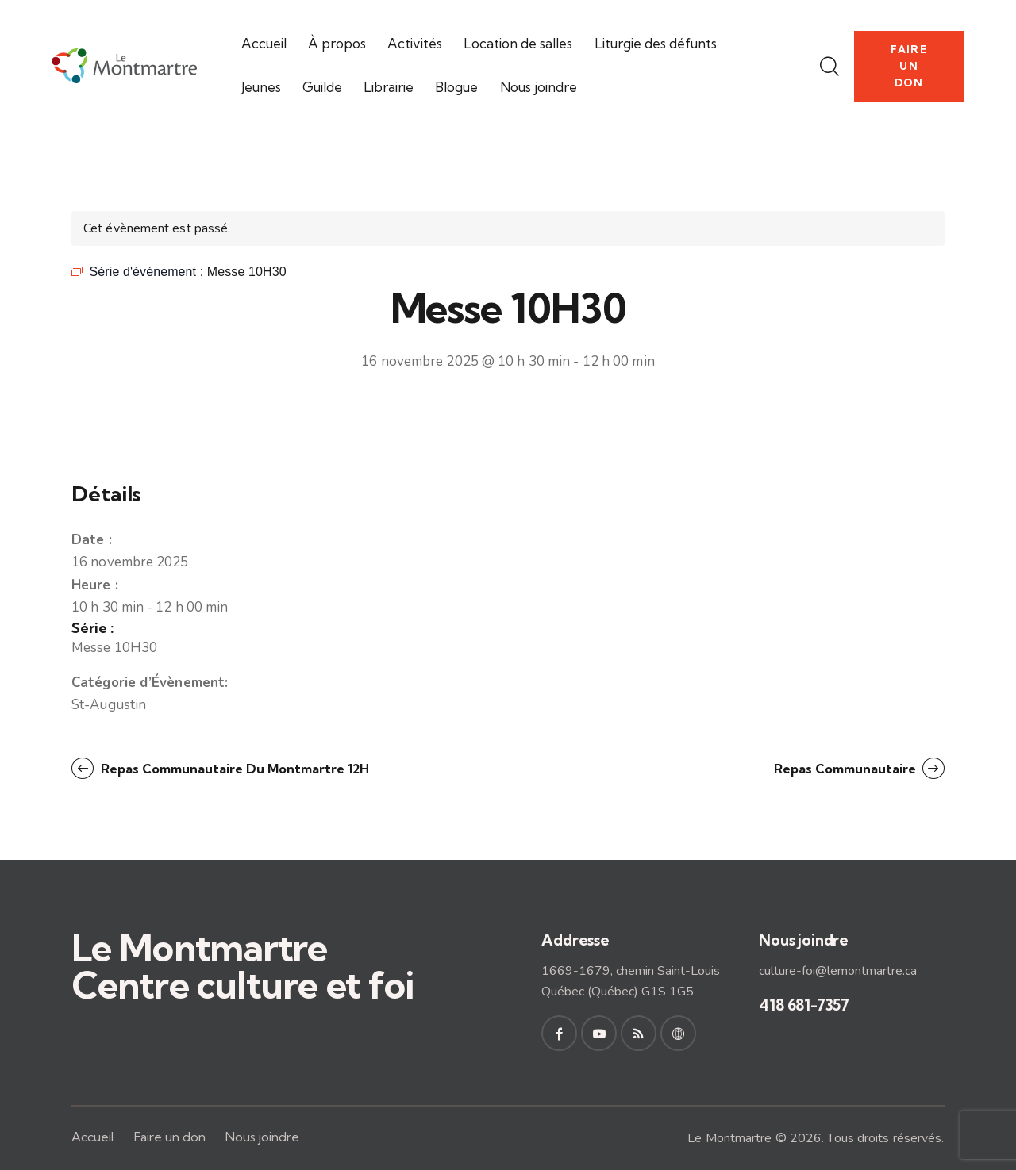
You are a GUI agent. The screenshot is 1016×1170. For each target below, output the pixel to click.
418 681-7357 (804, 1005)
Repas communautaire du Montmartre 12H (233, 769)
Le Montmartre (729, 1138)
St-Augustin (108, 705)
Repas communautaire (846, 769)
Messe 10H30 (114, 648)
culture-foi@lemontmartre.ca (838, 971)
